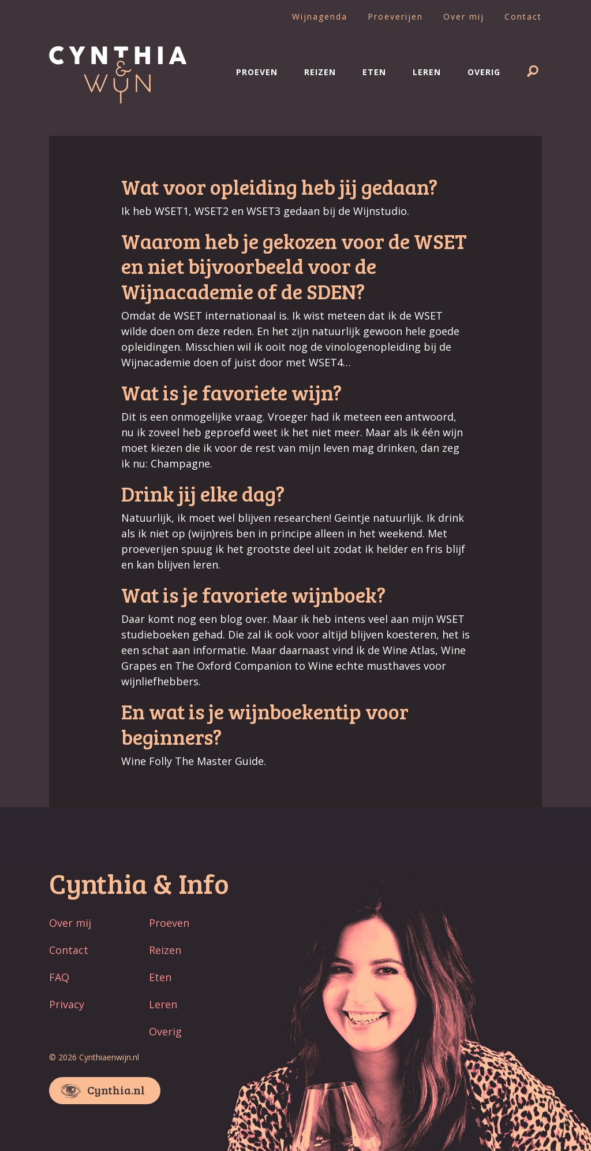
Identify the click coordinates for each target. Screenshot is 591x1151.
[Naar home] (117, 99)
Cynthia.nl (116, 1090)
